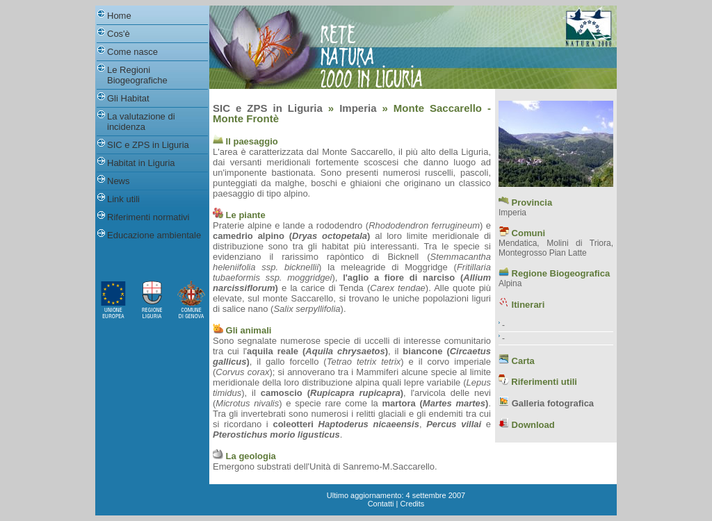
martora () (435, 403)
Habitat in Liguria (141, 163)
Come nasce (132, 52)
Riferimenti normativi (148, 217)
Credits (412, 503)
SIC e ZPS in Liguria (148, 145)
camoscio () (332, 393)
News (118, 181)
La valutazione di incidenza (141, 121)
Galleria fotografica (553, 403)
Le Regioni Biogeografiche (137, 75)
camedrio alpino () (291, 236)
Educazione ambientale (154, 235)
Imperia (357, 108)
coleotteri (293, 424)
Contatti (381, 503)
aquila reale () (317, 351)
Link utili (123, 199)
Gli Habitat (128, 98)
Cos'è (118, 33)
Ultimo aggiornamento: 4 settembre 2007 (396, 495)
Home (119, 15)
